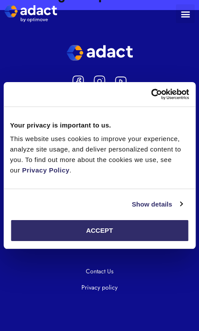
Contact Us (100, 271)
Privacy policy (99, 287)
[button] (185, 13)
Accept (99, 230)
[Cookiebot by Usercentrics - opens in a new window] (151, 94)
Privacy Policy (46, 170)
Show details (152, 204)
